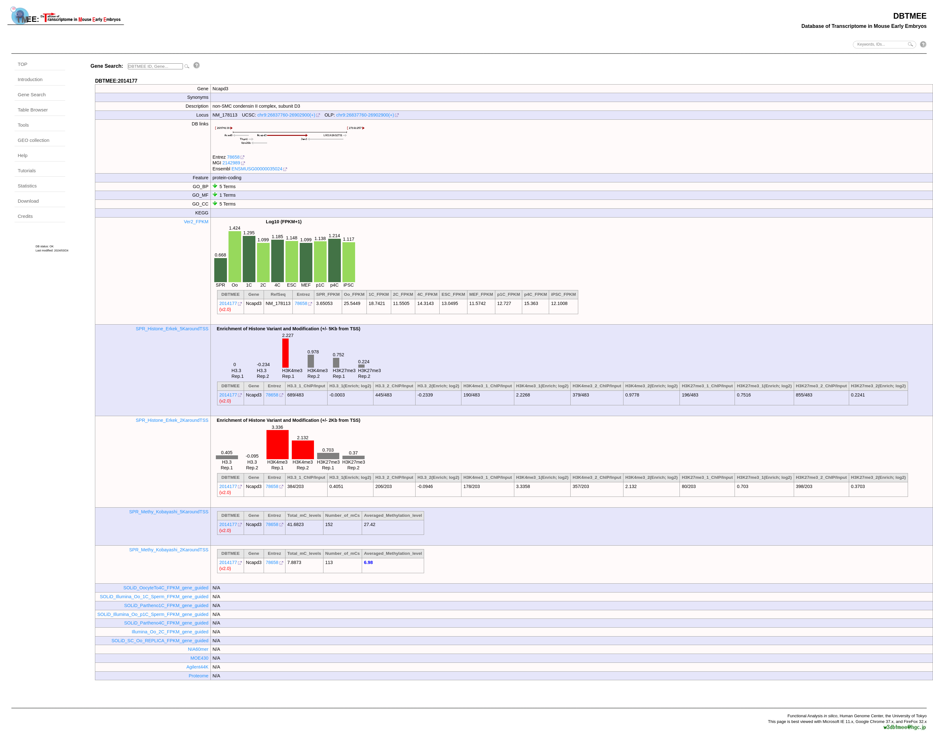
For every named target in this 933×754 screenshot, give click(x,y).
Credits (25, 216)
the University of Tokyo (906, 715)
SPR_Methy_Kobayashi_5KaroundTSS (168, 511)
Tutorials (27, 170)
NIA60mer (198, 649)
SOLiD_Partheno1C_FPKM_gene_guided (166, 605)
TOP (23, 64)
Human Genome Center (861, 715)
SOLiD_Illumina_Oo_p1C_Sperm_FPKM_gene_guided (152, 614)
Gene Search (32, 94)
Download (28, 201)
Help (23, 155)
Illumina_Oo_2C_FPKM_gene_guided (170, 631)
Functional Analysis (812, 715)
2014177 (228, 303)
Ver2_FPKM (196, 221)
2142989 (231, 162)
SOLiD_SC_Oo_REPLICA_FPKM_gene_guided (159, 640)
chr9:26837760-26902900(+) (286, 114)
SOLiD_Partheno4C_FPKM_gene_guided (166, 622)
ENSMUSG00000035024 (257, 168)
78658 (233, 157)
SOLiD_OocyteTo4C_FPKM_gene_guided (166, 587)
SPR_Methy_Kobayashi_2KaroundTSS (168, 549)
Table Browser (33, 109)
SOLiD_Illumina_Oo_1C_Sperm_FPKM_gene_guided (154, 596)
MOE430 (200, 658)
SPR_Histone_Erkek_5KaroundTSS (172, 328)
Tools (23, 125)
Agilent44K (197, 666)
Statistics (27, 185)
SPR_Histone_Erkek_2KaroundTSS (172, 420)
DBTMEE (910, 15)
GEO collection (33, 140)
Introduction (30, 79)
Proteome (198, 675)
